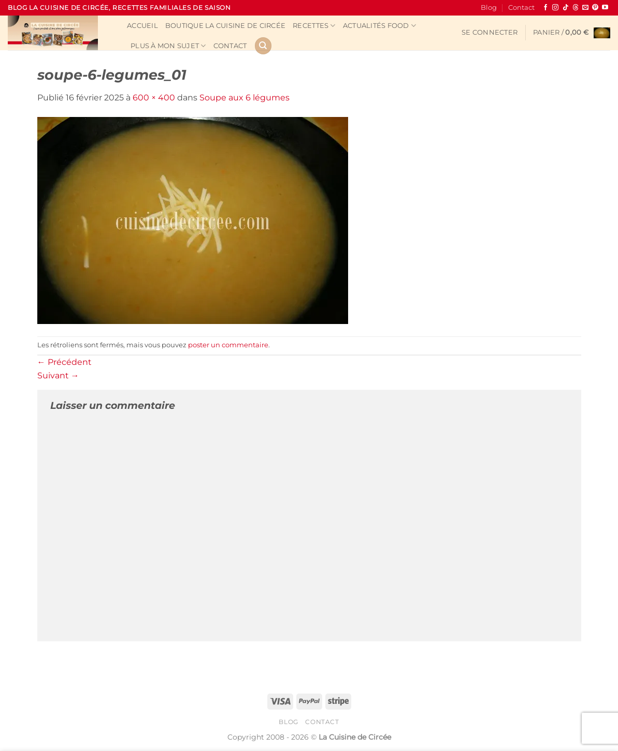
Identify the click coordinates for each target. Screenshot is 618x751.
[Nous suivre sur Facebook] (545, 7)
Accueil (142, 26)
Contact (521, 7)
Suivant (58, 375)
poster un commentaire (228, 345)
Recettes (314, 26)
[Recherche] (263, 45)
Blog (489, 7)
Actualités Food (379, 26)
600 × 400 (154, 97)
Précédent (64, 362)
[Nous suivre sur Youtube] (605, 7)
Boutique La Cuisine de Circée (225, 26)
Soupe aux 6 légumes (244, 97)
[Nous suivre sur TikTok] (566, 7)
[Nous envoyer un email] (585, 7)
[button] (490, 32)
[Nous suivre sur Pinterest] (595, 7)
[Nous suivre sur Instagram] (555, 7)
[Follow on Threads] (575, 7)
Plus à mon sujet (168, 46)
